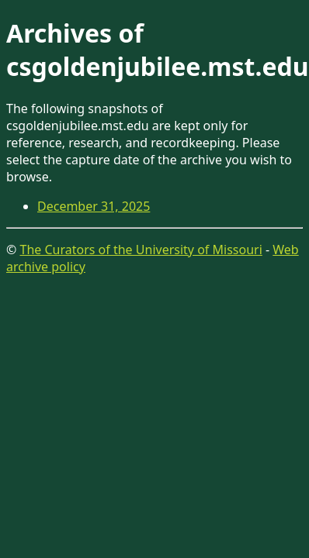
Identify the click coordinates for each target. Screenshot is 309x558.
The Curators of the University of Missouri (140, 249)
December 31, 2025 (93, 206)
